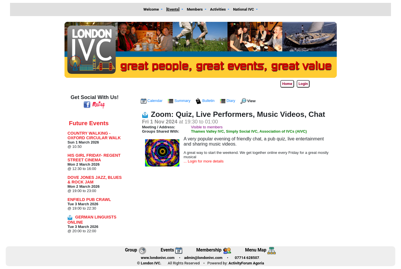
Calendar (152, 100)
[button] (153, 9)
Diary (228, 100)
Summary (179, 100)
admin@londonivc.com (203, 258)
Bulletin (205, 100)
